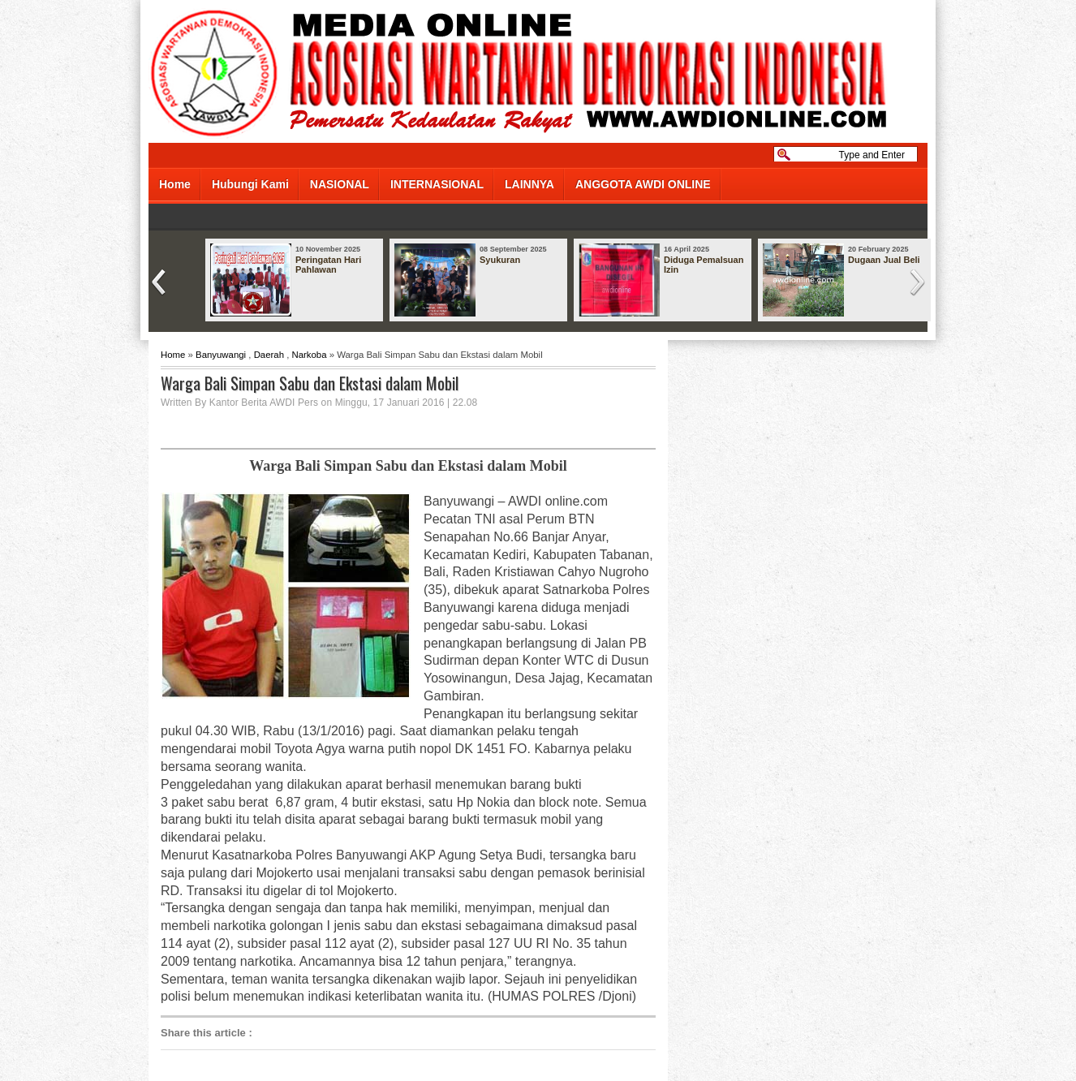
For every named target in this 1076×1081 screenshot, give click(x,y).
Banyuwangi (221, 355)
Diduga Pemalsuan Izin (703, 264)
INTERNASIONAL (437, 184)
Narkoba (308, 355)
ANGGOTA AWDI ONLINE (643, 184)
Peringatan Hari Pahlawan (328, 264)
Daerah (269, 355)
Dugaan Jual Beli (884, 260)
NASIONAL (339, 184)
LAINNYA (529, 184)
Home (175, 184)
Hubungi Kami (250, 184)
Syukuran (500, 260)
